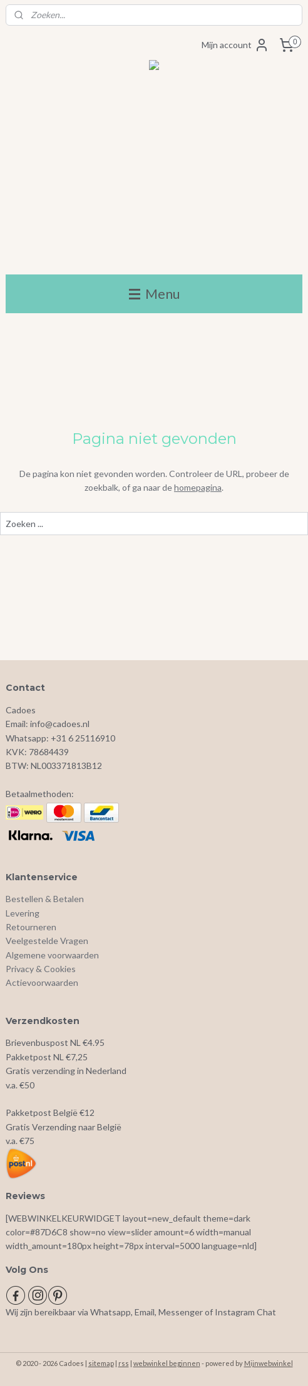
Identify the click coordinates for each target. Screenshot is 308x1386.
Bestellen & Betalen (45, 898)
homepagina (198, 487)
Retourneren (31, 926)
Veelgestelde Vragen (47, 940)
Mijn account (235, 45)
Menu (154, 293)
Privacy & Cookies (41, 968)
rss (123, 1363)
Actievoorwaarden (42, 982)
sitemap (101, 1363)
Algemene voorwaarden (52, 955)
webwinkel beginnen (166, 1363)
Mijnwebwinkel (268, 1363)
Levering (22, 913)
